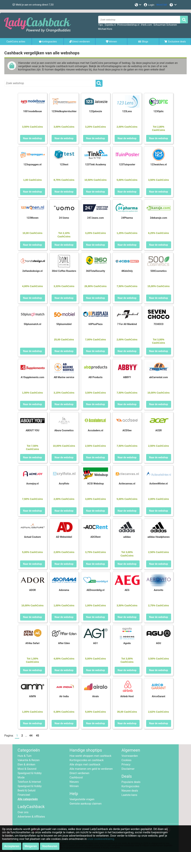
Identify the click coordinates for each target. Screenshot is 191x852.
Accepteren (11, 846)
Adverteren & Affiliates (31, 816)
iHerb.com (146, 24)
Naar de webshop (32, 138)
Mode (21, 777)
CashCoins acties (15, 41)
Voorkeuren (49, 846)
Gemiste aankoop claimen (86, 803)
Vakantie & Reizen (29, 760)
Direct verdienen (80, 773)
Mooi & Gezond (27, 768)
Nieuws (74, 781)
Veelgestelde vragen (82, 799)
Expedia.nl (110, 24)
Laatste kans (129, 795)
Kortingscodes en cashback (87, 760)
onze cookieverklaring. (101, 839)
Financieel (24, 794)
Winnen (74, 786)
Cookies (126, 760)
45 (37, 735)
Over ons (23, 812)
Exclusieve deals (175, 41)
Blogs (143, 41)
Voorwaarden (130, 755)
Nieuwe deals (130, 790)
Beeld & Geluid (26, 790)
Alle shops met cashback (85, 764)
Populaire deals (131, 782)
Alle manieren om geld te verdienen (91, 768)
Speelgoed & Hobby (30, 773)
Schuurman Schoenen (165, 24)
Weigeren (30, 846)
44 (30, 735)
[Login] (148, 5)
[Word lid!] (161, 4)
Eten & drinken (26, 764)
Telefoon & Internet (29, 781)
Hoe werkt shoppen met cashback (91, 755)
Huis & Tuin (25, 755)
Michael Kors (105, 29)
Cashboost (76, 777)
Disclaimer (128, 768)
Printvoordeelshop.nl (128, 24)
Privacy (126, 764)
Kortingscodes (130, 786)
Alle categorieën (28, 799)
